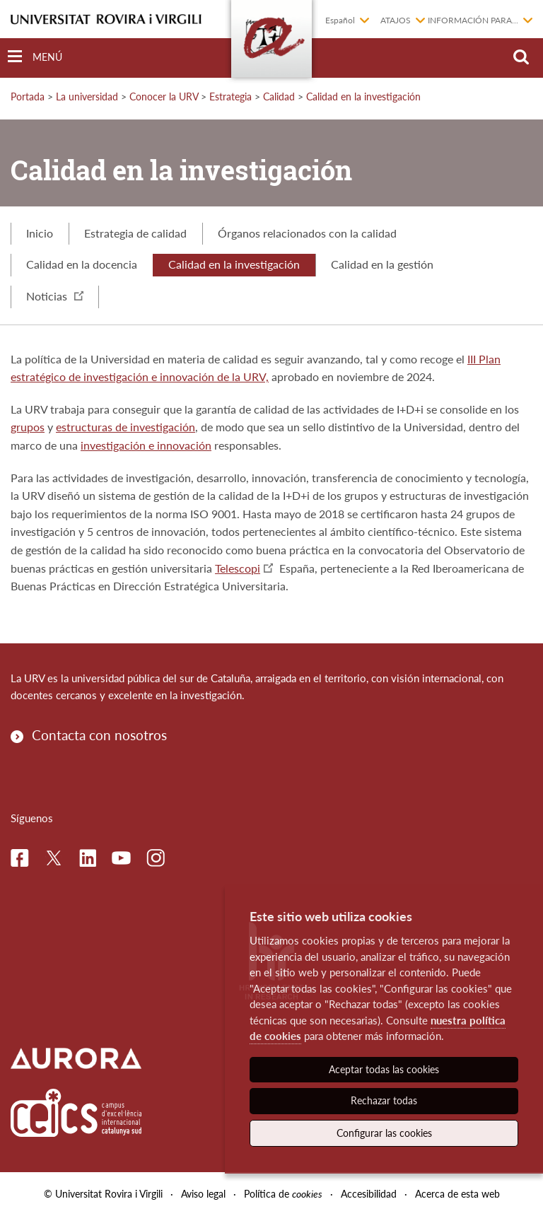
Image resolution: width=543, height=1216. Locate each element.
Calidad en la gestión (382, 264)
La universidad (87, 96)
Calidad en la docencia (81, 264)
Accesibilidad (369, 1194)
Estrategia (230, 96)
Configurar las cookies (384, 1133)
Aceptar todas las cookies (384, 1069)
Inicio (39, 233)
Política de (283, 1194)
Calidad (279, 96)
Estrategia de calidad (135, 233)
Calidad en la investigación (363, 96)
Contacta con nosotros (99, 735)
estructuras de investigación (125, 426)
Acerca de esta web (457, 1194)
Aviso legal (203, 1194)
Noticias (54, 296)
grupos (28, 426)
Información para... (473, 20)
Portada (28, 96)
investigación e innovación (146, 445)
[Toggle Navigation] (35, 57)
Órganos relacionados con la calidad (307, 233)
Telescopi (237, 568)
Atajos (395, 20)
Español (340, 20)
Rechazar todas (384, 1100)
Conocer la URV (163, 96)
